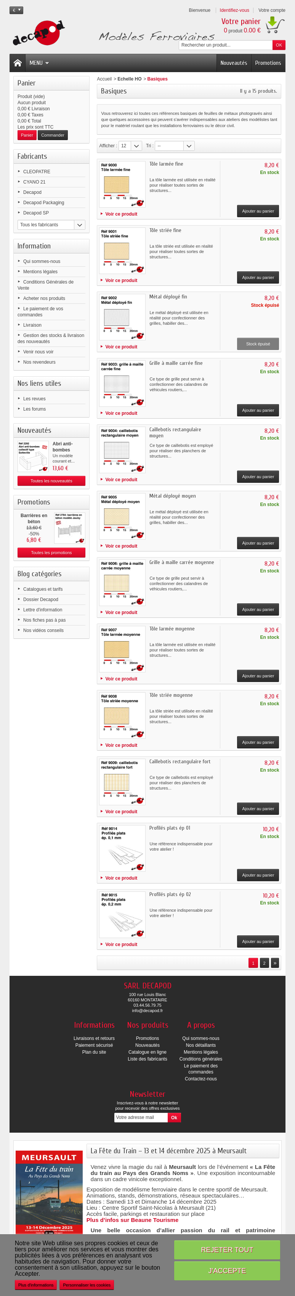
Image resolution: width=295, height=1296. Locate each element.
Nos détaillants (201, 1045)
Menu (39, 63)
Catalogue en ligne (147, 1052)
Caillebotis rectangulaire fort (180, 761)
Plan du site (94, 1052)
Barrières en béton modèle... (34, 521)
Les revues (34, 398)
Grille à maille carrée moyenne (181, 562)
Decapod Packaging (43, 202)
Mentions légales (40, 271)
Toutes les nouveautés (51, 481)
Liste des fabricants (147, 1059)
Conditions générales (201, 1059)
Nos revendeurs (39, 362)
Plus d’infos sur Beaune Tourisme (132, 1220)
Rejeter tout (227, 1250)
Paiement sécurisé (94, 1045)
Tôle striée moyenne (171, 695)
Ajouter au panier (258, 211)
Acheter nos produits (44, 298)
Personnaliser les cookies (87, 1285)
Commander (52, 135)
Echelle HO (129, 79)
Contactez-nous (201, 1079)
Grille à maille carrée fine (176, 363)
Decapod (32, 192)
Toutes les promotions (51, 552)
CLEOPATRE (36, 171)
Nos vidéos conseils (43, 630)
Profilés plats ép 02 (170, 894)
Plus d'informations (36, 1285)
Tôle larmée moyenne (172, 628)
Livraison (32, 325)
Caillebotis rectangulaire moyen (175, 432)
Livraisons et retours (94, 1038)
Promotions (268, 63)
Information (34, 246)
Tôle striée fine (165, 230)
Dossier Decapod (40, 599)
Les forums (34, 409)
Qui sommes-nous (41, 261)
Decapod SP (36, 213)
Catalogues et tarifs (43, 589)
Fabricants (32, 156)
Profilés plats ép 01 (169, 828)
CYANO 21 (34, 182)
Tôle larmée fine (166, 164)
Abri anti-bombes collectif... (63, 450)
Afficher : (108, 145)
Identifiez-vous (234, 10)
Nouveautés (234, 63)
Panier (26, 83)
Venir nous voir (38, 352)
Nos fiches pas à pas (44, 620)
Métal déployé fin (168, 296)
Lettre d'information (42, 610)
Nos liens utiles (39, 383)
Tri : (150, 145)
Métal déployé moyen (172, 496)
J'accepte (227, 1271)
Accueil (104, 79)
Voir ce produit (121, 214)
